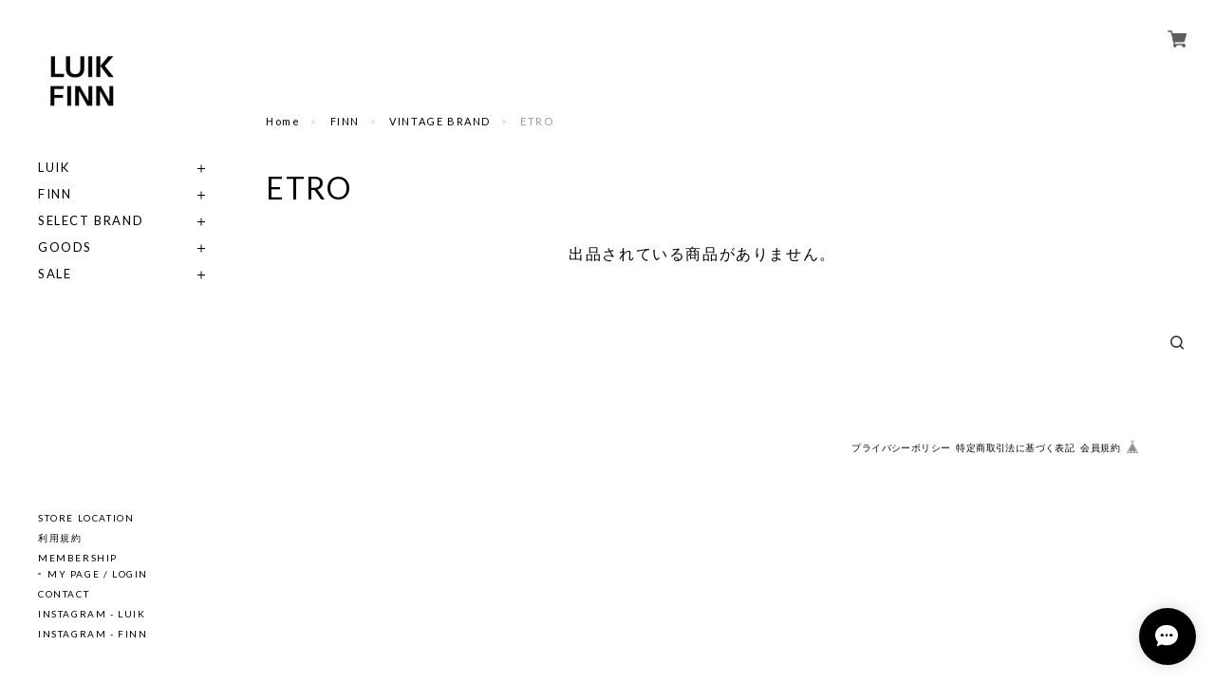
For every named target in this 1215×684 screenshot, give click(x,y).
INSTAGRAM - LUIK (92, 613)
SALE (54, 274)
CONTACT (63, 593)
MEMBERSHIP (78, 557)
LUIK (53, 168)
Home (283, 121)
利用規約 (60, 537)
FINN (54, 194)
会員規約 (1100, 448)
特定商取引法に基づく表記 (1015, 448)
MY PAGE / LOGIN (97, 574)
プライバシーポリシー (900, 448)
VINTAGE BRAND (440, 121)
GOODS (65, 247)
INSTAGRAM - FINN (93, 633)
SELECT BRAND (90, 221)
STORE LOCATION (86, 517)
